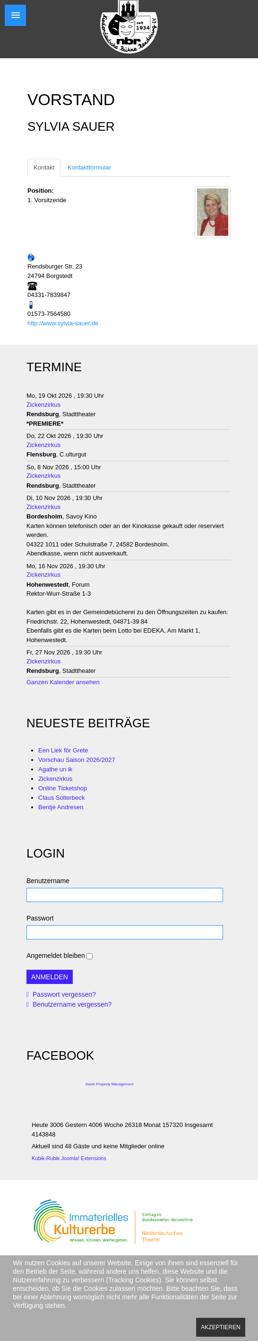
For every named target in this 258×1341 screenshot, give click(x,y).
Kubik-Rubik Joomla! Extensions (69, 1158)
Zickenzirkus (43, 404)
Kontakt (44, 167)
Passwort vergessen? (63, 994)
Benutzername (47, 881)
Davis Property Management (109, 1084)
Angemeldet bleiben (55, 955)
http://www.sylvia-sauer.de (62, 323)
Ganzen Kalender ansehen (63, 682)
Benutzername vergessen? (71, 1004)
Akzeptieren (220, 1327)
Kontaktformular (89, 167)
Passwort (40, 918)
